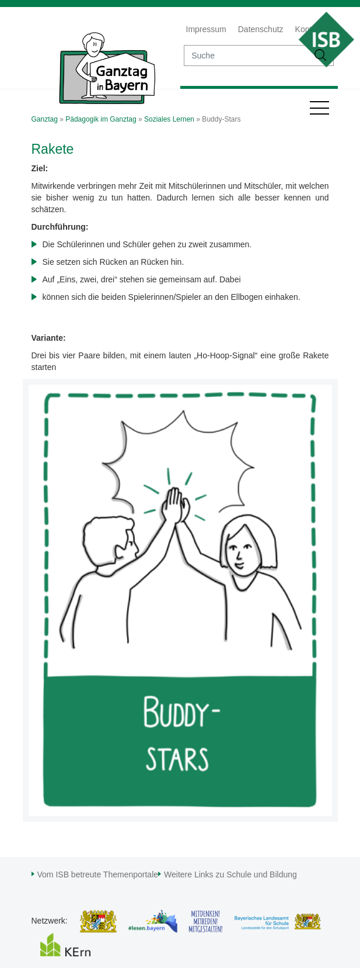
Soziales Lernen (169, 119)
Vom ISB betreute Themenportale (98, 874)
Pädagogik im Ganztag (100, 119)
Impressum (206, 29)
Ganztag (45, 119)
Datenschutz (261, 29)
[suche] (246, 55)
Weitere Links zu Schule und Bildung (230, 874)
